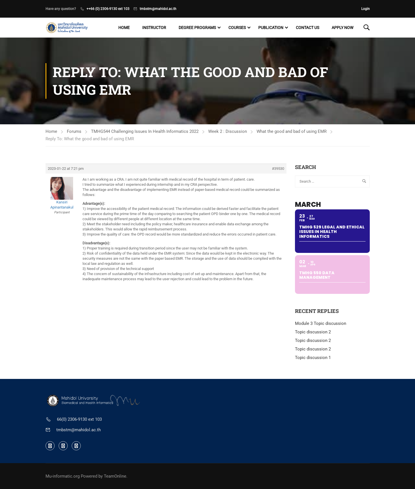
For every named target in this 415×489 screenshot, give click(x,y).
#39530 (278, 168)
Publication (270, 27)
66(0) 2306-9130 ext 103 (79, 419)
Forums (74, 131)
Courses (237, 27)
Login (365, 9)
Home (124, 27)
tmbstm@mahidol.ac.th (158, 9)
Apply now (342, 27)
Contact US (307, 27)
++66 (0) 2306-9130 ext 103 (107, 9)
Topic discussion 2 (313, 332)
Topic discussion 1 (313, 357)
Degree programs (197, 27)
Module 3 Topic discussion (320, 323)
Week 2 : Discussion (227, 131)
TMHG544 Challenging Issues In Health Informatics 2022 (145, 131)
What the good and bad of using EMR (292, 131)
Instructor (154, 27)
